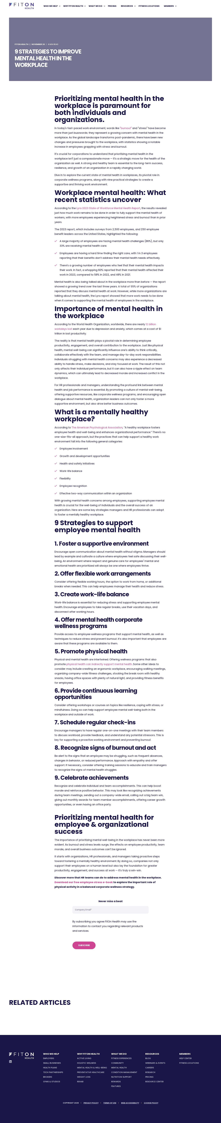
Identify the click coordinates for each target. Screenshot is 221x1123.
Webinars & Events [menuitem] (155, 1063)
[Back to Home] (21, 6)
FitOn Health (21, 44)
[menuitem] (59, 6)
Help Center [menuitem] (185, 1058)
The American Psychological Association (97, 427)
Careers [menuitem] (149, 1067)
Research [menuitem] (150, 1072)
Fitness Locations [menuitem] (189, 1063)
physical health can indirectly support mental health (99, 664)
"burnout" (126, 128)
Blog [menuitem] (148, 1058)
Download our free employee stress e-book (84, 882)
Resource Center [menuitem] (154, 1081)
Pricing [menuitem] (149, 1077)
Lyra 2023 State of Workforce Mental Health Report (108, 208)
